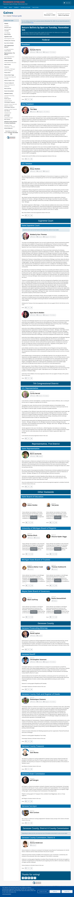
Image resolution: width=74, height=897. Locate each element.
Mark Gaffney (32, 600)
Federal (6, 23)
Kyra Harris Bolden (37, 313)
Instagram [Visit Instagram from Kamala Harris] (46, 52)
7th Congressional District (45, 383)
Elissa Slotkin (35, 169)
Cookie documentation (6, 894)
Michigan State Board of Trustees (36, 559)
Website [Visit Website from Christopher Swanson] (33, 662)
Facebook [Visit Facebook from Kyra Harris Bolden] (39, 315)
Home (5, 7)
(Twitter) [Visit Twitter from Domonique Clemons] (52, 701)
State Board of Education (32, 496)
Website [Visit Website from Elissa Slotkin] (33, 171)
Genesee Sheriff (28, 654)
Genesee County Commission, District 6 (38, 837)
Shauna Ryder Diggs (59, 537)
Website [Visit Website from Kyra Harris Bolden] (33, 315)
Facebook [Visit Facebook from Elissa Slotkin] (39, 171)
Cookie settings (43, 891)
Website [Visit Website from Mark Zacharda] (33, 456)
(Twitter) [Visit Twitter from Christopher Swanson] (52, 662)
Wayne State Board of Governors (36, 591)
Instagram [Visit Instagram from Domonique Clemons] (46, 701)
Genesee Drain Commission (33, 774)
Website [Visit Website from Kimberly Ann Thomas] (33, 237)
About (10, 7)
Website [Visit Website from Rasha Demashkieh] (54, 600)
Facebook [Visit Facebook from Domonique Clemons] (39, 701)
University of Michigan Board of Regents (39, 528)
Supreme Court (8, 36)
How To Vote (35, 7)
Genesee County (8, 93)
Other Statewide (8, 60)
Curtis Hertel (35, 393)
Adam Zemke (32, 505)
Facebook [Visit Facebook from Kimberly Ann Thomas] (39, 237)
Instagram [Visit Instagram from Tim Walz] (40, 111)
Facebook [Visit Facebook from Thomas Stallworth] (54, 569)
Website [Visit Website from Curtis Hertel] (33, 395)
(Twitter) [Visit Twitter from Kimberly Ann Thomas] (52, 237)
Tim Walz (33, 109)
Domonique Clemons (38, 699)
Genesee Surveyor (29, 806)
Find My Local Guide (25, 7)
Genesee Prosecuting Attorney (34, 628)
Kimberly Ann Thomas (38, 234)
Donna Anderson (36, 843)
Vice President (28, 104)
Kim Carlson (34, 812)
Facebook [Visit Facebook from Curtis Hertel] (39, 395)
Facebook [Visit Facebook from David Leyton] (39, 635)
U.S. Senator (27, 163)
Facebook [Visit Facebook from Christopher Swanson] (39, 662)
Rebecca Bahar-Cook (35, 567)
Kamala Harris (35, 50)
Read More (33, 517)
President (26, 44)
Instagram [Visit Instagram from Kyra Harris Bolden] (46, 315)
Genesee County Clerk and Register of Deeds (41, 694)
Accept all (67, 891)
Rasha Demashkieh (58, 598)
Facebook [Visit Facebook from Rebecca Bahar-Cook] (30, 569)
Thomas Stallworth (58, 567)
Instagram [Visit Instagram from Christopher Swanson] (46, 662)
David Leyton (35, 633)
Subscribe (67, 3)
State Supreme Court (31, 225)
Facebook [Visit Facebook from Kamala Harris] (39, 52)
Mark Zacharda (35, 454)
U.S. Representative (30, 388)
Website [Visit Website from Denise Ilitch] (30, 537)
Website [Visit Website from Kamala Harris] (33, 52)
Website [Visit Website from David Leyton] (33, 635)
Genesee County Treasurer (33, 746)
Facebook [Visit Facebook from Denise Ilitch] (36, 537)
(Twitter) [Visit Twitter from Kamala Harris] (52, 52)
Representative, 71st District (46, 443)
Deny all (55, 891)
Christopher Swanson (38, 659)
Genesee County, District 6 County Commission (10, 122)
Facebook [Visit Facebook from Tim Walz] (33, 111)
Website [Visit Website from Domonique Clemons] (33, 701)
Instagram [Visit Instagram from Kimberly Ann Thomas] (46, 237)
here (32, 22)
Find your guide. (17, 16)
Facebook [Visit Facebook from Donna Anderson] (33, 845)
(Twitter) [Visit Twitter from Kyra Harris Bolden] (52, 315)
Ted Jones (55, 505)
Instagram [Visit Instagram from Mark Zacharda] (39, 456)
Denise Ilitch (32, 535)
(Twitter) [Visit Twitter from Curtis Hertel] (45, 395)
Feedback (16, 7)
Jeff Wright (34, 780)
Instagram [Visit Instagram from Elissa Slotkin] (46, 171)
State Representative (30, 448)
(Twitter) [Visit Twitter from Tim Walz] (46, 111)
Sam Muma (34, 752)
